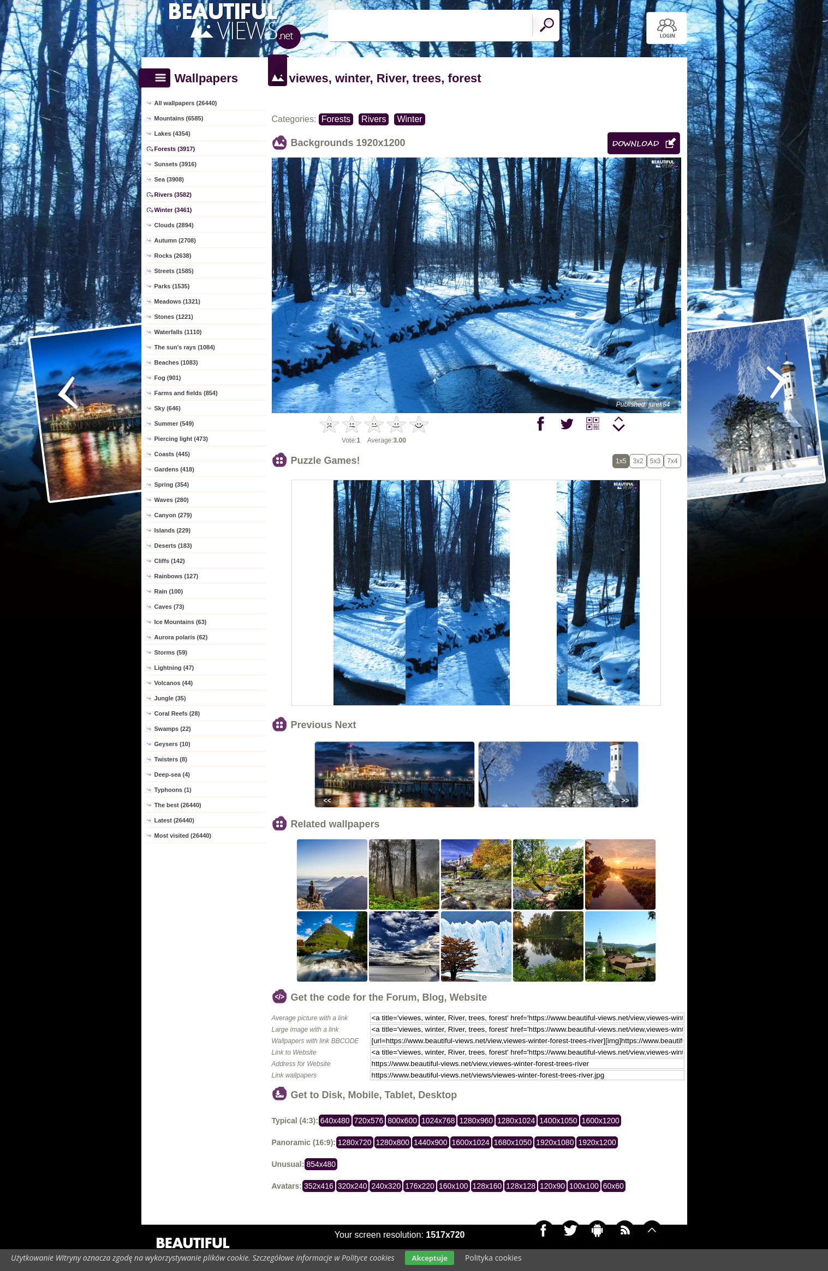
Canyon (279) (173, 515)
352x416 (318, 1186)
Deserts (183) (173, 545)
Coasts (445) (172, 454)
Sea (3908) (169, 179)
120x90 (552, 1186)
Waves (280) (171, 500)
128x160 (487, 1186)
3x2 (638, 461)
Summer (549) (174, 423)
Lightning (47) (174, 667)
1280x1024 (516, 1120)
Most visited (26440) (183, 835)
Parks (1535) (172, 286)
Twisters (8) (170, 759)
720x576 (369, 1120)
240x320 (386, 1186)
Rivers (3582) (173, 194)
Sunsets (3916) (175, 164)
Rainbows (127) (176, 576)
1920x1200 (597, 1142)
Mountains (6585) (179, 118)
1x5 (621, 461)
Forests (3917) (174, 149)
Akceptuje (429, 1258)
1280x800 (393, 1142)
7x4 (672, 461)
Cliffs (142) (169, 561)
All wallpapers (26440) (185, 103)
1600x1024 (471, 1142)
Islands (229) (172, 530)
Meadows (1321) (177, 301)
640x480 (335, 1120)
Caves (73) (169, 606)
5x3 (655, 461)
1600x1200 (600, 1120)
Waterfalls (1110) (178, 332)
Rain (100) (168, 591)
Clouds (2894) (174, 225)
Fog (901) (167, 377)
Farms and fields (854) (186, 393)
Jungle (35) (170, 698)
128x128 (520, 1186)
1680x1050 (513, 1142)
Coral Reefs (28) (177, 713)
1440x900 (431, 1142)
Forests (335, 119)
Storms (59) (171, 652)
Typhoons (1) (173, 789)
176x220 (419, 1186)
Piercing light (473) (181, 438)
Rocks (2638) (173, 255)
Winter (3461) (173, 210)
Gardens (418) (174, 469)
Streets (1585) (174, 271)
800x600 (402, 1120)
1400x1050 (558, 1120)
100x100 (584, 1186)
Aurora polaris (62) (181, 637)
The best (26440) (177, 805)
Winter (409, 119)
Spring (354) (171, 484)
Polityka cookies (493, 1257)
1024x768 (438, 1120)
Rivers (373, 119)
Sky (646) (167, 408)
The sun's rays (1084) (184, 347)
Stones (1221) (174, 316)
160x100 (453, 1186)
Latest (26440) (174, 820)
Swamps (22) (172, 728)
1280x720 (355, 1142)
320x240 (352, 1186)
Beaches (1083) (176, 362)
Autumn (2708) (175, 240)
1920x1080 (555, 1142)
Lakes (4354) (172, 133)
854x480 (321, 1164)
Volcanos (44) (173, 683)
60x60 (613, 1186)
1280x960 (476, 1120)
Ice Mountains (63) (180, 622)
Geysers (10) (172, 744)
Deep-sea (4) (172, 774)
